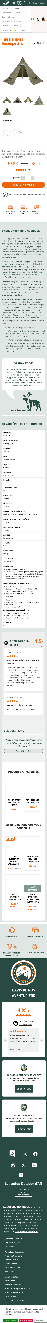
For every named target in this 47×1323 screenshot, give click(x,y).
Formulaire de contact (14, 1252)
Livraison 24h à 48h (23, 212)
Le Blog (13, 1154)
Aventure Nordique (16, 1207)
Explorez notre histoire (26, 1231)
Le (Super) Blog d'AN (13, 1242)
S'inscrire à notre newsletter (23, 1192)
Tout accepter (10, 1320)
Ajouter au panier (23, 184)
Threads (13, 1165)
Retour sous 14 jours (36, 212)
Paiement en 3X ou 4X (10, 212)
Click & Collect (11, 1263)
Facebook (35, 1153)
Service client (12, 937)
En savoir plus (24, 1088)
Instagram (24, 1153)
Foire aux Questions (13, 1256)
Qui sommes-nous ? (13, 1239)
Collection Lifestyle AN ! (15, 1300)
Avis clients (9, 1271)
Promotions (10, 1281)
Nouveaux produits (13, 1284)
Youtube (34, 1165)
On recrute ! (10, 1246)
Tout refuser (26, 1320)
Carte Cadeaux (11, 1296)
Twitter (23, 1165)
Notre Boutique (11, 1260)
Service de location (13, 1267)
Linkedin (21, 1175)
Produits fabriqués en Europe (17, 1288)
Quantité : (17, 178)
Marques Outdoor (12, 1277)
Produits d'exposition (14, 1292)
